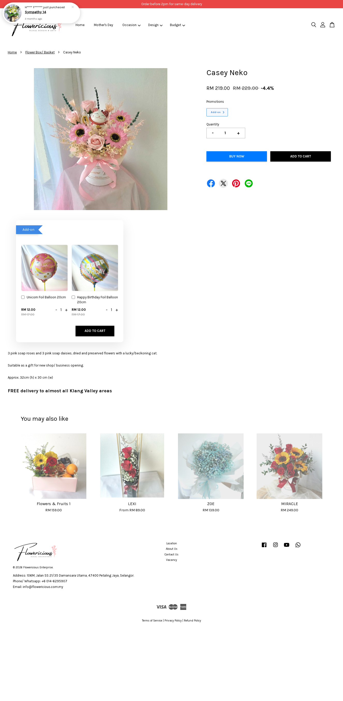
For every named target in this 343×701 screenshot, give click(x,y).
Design (155, 25)
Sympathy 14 (36, 12)
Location (171, 543)
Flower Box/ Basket (40, 52)
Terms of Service (152, 620)
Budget (177, 25)
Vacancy (171, 560)
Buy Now (236, 156)
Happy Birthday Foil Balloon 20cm (95, 299)
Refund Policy (192, 620)
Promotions (215, 101)
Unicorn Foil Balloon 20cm (43, 297)
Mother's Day (103, 25)
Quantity (212, 124)
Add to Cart (95, 331)
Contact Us (171, 554)
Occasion (131, 25)
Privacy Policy (173, 620)
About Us (171, 549)
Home (80, 25)
